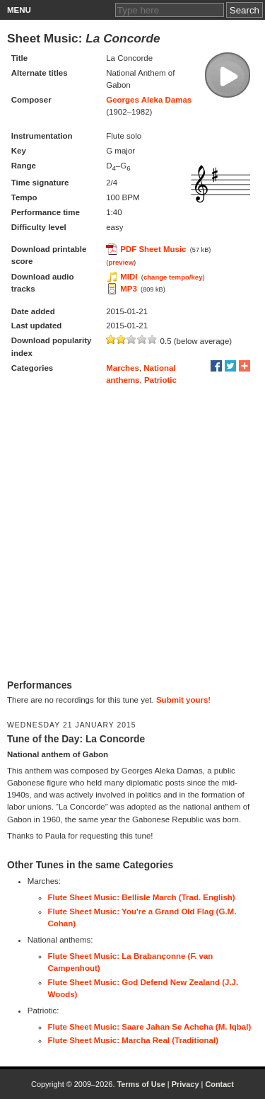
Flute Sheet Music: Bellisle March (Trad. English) (141, 897)
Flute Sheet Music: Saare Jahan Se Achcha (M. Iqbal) (150, 1027)
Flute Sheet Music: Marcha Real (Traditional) (133, 1040)
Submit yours (182, 700)
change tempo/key (173, 277)
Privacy (185, 1084)
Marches (122, 368)
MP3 (128, 288)
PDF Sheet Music (153, 249)
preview (121, 262)
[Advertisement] (132, 532)
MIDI (128, 276)
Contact (219, 1084)
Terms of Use (141, 1084)
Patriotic (160, 380)
